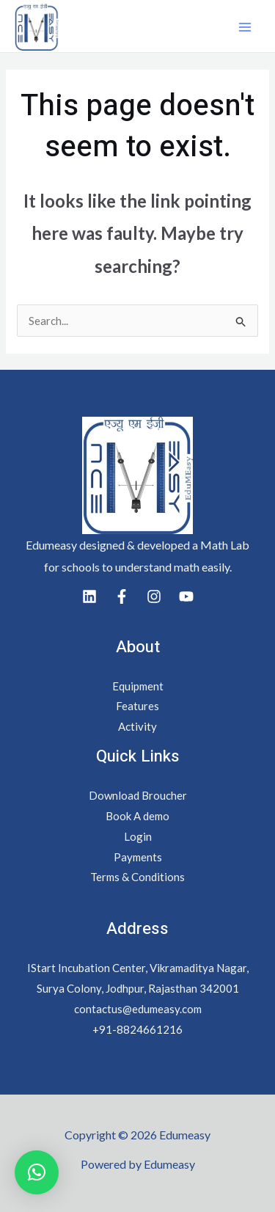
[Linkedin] (89, 596)
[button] (37, 1172)
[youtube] (186, 596)
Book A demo (137, 815)
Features (137, 705)
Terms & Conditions (137, 876)
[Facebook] (121, 596)
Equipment (138, 686)
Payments (138, 857)
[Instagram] (154, 596)
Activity (137, 726)
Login (138, 836)
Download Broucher (138, 795)
